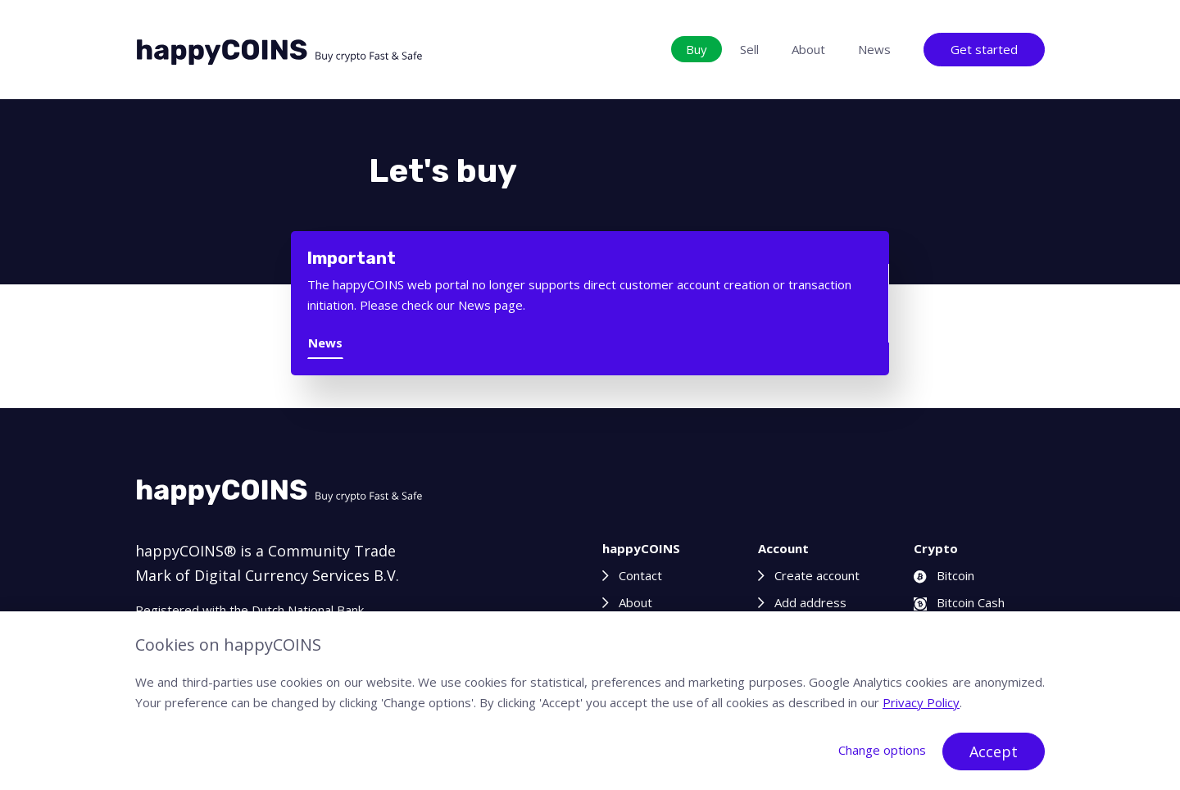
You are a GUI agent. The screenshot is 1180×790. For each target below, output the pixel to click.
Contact (640, 575)
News (874, 49)
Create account (817, 575)
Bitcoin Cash (959, 602)
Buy (696, 49)
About (808, 49)
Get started (984, 49)
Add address (810, 602)
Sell (749, 49)
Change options (882, 750)
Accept (993, 751)
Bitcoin (944, 575)
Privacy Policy (921, 702)
